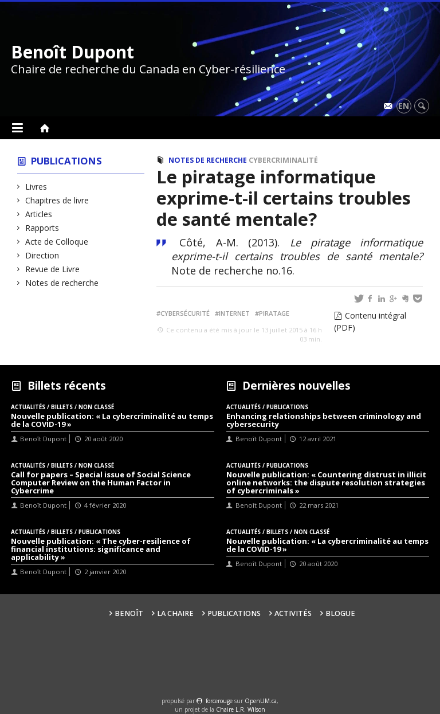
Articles (39, 214)
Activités (293, 613)
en (403, 105)
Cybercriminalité (283, 160)
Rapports (42, 227)
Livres (36, 186)
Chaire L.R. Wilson (240, 709)
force (219, 701)
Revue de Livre (53, 269)
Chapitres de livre (57, 200)
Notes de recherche (62, 282)
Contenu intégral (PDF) (370, 321)
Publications (66, 160)
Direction (42, 255)
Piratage (274, 313)
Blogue (340, 613)
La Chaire (175, 613)
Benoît (129, 613)
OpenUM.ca (261, 701)
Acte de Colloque (57, 241)
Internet (234, 313)
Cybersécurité (185, 313)
